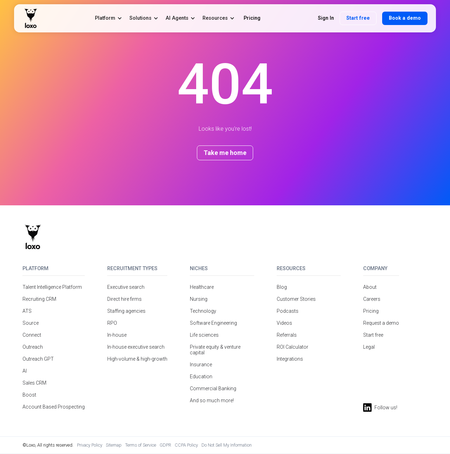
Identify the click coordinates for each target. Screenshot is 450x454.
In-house (117, 335)
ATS (27, 311)
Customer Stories (296, 299)
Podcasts (287, 311)
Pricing (371, 311)
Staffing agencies (126, 311)
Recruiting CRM (39, 299)
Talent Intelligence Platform (52, 287)
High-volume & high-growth (137, 359)
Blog (282, 287)
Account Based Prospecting (53, 407)
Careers (371, 299)
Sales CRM (34, 383)
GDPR (165, 445)
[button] (108, 18)
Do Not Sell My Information (226, 445)
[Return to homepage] (32, 237)
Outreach (32, 347)
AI (24, 371)
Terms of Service (140, 445)
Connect (31, 335)
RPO (112, 323)
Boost (29, 395)
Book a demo (405, 18)
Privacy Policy (89, 445)
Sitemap (114, 445)
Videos (284, 323)
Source (30, 323)
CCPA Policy (186, 445)
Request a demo (381, 323)
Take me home (225, 152)
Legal (369, 347)
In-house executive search (136, 347)
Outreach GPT (38, 359)
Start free (358, 18)
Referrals (287, 335)
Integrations (290, 359)
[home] (30, 18)
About (370, 287)
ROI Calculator (292, 347)
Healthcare (202, 287)
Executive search (125, 287)
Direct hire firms (124, 299)
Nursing (198, 299)
